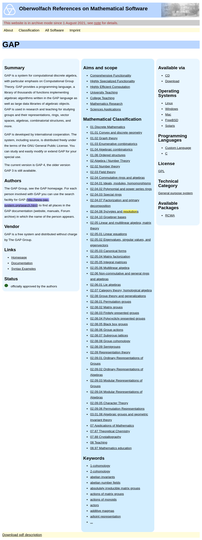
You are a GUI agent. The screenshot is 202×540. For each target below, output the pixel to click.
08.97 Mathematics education (111, 448)
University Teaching (104, 92)
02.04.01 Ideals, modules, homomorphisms (120, 183)
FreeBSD (171, 120)
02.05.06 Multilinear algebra (109, 268)
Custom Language (178, 148)
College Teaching (102, 98)
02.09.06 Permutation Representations (117, 408)
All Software (54, 30)
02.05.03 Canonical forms (108, 251)
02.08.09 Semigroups (105, 346)
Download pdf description (22, 535)
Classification (29, 30)
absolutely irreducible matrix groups (115, 488)
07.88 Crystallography (105, 437)
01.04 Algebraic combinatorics (111, 149)
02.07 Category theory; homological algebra (121, 290)
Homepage (19, 257)
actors (94, 505)
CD (167, 75)
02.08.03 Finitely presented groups (114, 313)
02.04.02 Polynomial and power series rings (121, 189)
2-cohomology (100, 471)
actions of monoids (103, 499)
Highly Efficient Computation (110, 87)
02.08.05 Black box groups (109, 324)
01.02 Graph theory (103, 138)
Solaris (170, 125)
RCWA (170, 215)
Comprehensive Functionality (110, 75)
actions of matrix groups (107, 494)
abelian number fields (105, 482)
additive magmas (102, 511)
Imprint (75, 30)
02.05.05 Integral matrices (108, 262)
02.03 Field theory (103, 172)
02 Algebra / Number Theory (110, 160)
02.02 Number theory (105, 166)
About (8, 30)
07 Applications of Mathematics (112, 425)
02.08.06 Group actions (106, 330)
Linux (169, 103)
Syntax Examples (23, 268)
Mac (168, 114)
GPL (161, 171)
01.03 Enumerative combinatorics (113, 144)
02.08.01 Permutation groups (110, 301)
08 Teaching (98, 442)
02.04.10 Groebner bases (108, 217)
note (97, 23)
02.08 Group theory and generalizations (118, 296)
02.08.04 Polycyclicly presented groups (117, 318)
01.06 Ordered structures (107, 155)
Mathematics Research (106, 103)
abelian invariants (102, 477)
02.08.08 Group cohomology (110, 341)
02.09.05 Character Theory (109, 403)
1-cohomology (100, 465)
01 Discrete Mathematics (107, 127)
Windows (171, 109)
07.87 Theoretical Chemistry (110, 431)
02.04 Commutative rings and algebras (117, 177)
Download (172, 81)
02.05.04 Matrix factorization (110, 256)
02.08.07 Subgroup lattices (109, 335)
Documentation (22, 263)
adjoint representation (105, 516)
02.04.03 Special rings (106, 194)
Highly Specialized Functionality (112, 81)
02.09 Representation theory (110, 352)
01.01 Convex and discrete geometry (116, 132)
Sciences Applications (105, 109)
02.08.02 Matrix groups (106, 307)
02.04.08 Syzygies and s (114, 211)
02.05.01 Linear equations (108, 234)
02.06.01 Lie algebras (105, 284)
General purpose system (175, 193)
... (91, 522)
